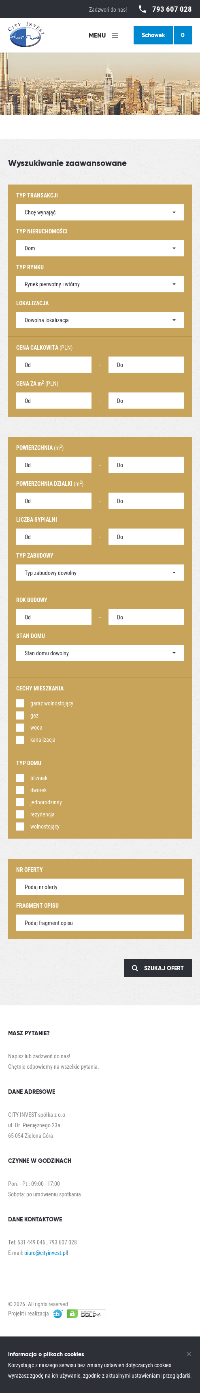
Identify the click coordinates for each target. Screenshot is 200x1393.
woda (36, 727)
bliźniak (38, 778)
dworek (38, 790)
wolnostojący (45, 826)
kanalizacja (42, 739)
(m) (40, 447)
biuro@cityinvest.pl (45, 1253)
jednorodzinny (46, 802)
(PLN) (44, 347)
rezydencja (42, 814)
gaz (34, 715)
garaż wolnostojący (51, 703)
